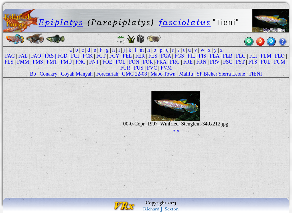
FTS (252, 62)
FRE (188, 62)
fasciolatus (185, 22)
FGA (166, 56)
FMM (23, 62)
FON (134, 62)
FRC (175, 62)
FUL (265, 62)
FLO (280, 56)
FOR (148, 62)
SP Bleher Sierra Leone (221, 74)
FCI (75, 56)
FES (152, 56)
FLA (214, 56)
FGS (179, 56)
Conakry (48, 74)
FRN (201, 62)
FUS (138, 68)
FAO (36, 56)
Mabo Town (163, 74)
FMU (66, 62)
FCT (101, 56)
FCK (88, 56)
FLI (253, 56)
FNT (94, 62)
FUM (279, 62)
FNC (81, 62)
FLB (227, 56)
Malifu (186, 74)
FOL (120, 62)
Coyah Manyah (77, 74)
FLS (9, 62)
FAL (22, 56)
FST (240, 62)
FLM (266, 56)
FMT (52, 62)
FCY (114, 56)
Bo (33, 74)
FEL (127, 56)
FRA (161, 62)
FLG (241, 56)
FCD (62, 56)
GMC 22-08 (134, 74)
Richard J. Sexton (161, 209)
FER (140, 56)
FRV (214, 62)
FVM (166, 68)
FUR (125, 68)
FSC (227, 62)
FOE (107, 62)
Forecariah (107, 74)
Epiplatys (61, 22)
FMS (38, 62)
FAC (10, 56)
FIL (191, 56)
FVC (152, 68)
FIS (202, 56)
